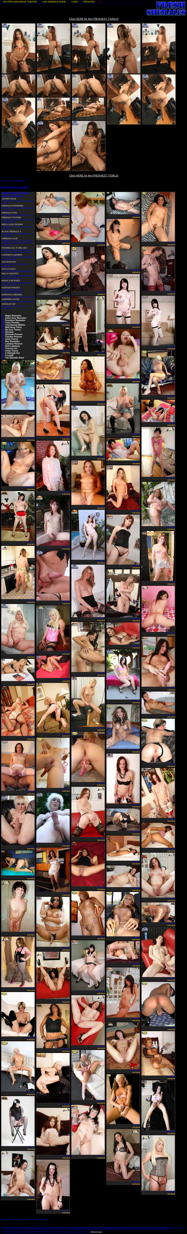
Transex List (11, 348)
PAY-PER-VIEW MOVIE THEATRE (20, 2)
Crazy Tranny (11, 351)
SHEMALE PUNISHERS (12, 206)
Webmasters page (96, 1232)
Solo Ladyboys (12, 346)
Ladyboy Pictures (13, 344)
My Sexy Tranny (13, 330)
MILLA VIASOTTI (10, 273)
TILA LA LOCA (9, 269)
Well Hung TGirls (13, 327)
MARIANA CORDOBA (12, 294)
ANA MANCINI (9, 262)
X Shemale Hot (12, 353)
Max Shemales (12, 341)
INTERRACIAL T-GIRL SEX (14, 248)
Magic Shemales (13, 316)
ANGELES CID (8, 304)
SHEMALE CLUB (10, 238)
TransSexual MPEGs (15, 325)
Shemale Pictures (13, 334)
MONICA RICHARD (11, 280)
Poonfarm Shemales (15, 320)
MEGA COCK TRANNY (12, 224)
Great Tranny (11, 339)
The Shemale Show (14, 358)
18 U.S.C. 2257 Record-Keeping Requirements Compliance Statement (25, 1219)
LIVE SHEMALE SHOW (54, 2)
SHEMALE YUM (9, 213)
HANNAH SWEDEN (11, 287)
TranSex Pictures (13, 337)
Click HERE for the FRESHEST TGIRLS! (93, 18)
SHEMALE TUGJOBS (11, 217)
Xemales (9, 332)
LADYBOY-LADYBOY (12, 255)
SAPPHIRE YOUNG (10, 299)
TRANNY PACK (9, 199)
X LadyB (9, 355)
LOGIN (74, 2)
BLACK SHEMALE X (11, 231)
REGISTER (89, 2)
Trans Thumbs (12, 323)
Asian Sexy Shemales (15, 318)
